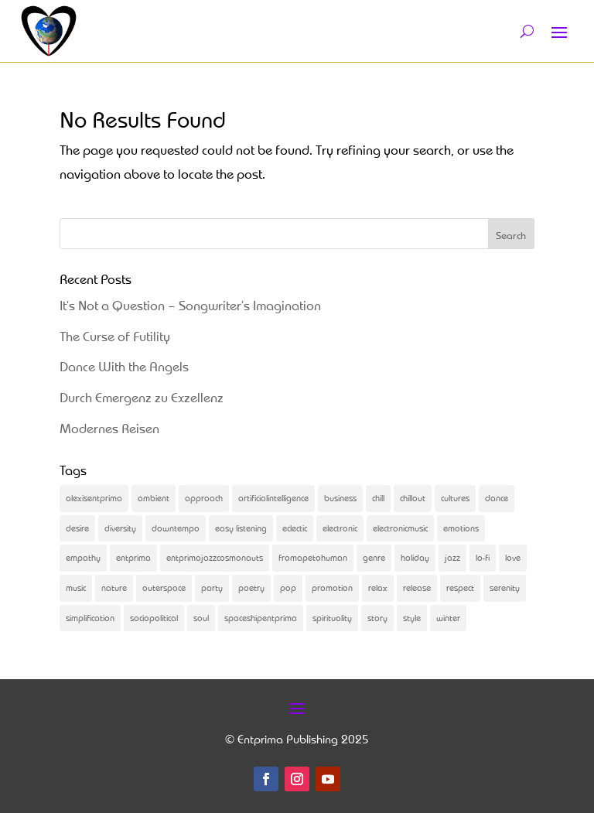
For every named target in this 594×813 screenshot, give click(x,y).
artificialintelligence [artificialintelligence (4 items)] (273, 497)
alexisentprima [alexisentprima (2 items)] (94, 497)
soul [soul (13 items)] (201, 617)
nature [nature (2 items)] (114, 587)
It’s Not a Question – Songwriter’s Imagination (190, 305)
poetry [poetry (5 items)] (251, 587)
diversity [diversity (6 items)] (120, 528)
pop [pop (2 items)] (288, 587)
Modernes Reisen (109, 428)
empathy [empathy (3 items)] (83, 557)
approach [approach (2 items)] (204, 497)
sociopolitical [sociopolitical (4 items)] (154, 617)
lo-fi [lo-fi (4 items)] (483, 557)
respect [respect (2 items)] (460, 587)
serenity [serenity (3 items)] (505, 587)
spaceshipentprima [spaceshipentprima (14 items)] (260, 617)
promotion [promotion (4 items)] (332, 587)
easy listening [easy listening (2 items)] (241, 528)
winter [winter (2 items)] (448, 617)
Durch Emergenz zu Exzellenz (142, 397)
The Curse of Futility (115, 336)
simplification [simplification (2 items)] (90, 617)
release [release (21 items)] (417, 587)
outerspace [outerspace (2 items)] (164, 587)
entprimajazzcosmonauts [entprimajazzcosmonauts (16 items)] (214, 557)
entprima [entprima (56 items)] (133, 557)
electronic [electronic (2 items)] (340, 528)
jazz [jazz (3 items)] (452, 557)
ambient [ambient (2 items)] (153, 497)
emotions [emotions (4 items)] (461, 528)
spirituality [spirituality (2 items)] (332, 617)
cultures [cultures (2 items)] (455, 497)
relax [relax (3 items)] (377, 587)
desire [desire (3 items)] (77, 528)
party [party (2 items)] (212, 587)
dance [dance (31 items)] (496, 497)
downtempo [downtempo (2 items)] (176, 528)
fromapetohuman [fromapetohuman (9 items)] (312, 557)
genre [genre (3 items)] (374, 557)
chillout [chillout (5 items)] (412, 497)
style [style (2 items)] (412, 617)
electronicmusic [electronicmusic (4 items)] (400, 528)
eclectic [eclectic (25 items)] (294, 528)
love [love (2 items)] (513, 557)
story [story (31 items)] (377, 617)
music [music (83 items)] (76, 587)
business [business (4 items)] (340, 497)
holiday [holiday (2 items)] (415, 557)
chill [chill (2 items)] (378, 497)
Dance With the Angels (124, 366)
